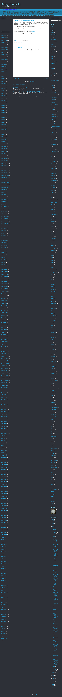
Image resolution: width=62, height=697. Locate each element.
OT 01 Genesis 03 (4, 295)
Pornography (53, 366)
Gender (52, 212)
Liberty (52, 282)
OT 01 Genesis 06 (4, 298)
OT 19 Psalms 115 (4, 496)
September (55, 532)
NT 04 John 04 (3, 103)
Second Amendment (54, 407)
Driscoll (52, 156)
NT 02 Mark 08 (3, 69)
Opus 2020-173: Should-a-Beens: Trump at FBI (55, 610)
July (54, 535)
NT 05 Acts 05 (3, 129)
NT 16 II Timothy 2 (4, 233)
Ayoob (52, 58)
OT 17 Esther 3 (3, 438)
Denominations (53, 144)
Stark (52, 434)
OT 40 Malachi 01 (4, 636)
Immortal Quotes (19, 42)
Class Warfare (53, 111)
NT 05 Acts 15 (3, 134)
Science (52, 405)
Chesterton (53, 102)
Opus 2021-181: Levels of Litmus (55, 579)
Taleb (52, 446)
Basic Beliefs (53, 61)
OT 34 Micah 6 (3, 635)
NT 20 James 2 (3, 250)
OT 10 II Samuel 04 (4, 409)
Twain (52, 472)
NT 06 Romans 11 (4, 156)
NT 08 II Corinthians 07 (5, 182)
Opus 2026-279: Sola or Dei (19, 84)
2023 (53, 523)
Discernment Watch (54, 151)
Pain (51, 346)
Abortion (52, 32)
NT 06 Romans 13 (4, 160)
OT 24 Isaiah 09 (3, 595)
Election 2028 (53, 178)
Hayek (52, 224)
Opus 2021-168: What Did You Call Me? (55, 628)
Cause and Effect (54, 97)
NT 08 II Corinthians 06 (5, 180)
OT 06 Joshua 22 (4, 385)
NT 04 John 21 (3, 122)
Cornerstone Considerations (55, 126)
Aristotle (52, 49)
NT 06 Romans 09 (4, 153)
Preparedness (53, 371)
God (51, 216)
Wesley (52, 484)
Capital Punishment (54, 94)
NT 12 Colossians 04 (4, 218)
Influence (52, 252)
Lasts (52, 277)
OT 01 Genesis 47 (4, 319)
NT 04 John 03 (3, 102)
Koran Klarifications (54, 272)
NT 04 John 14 (3, 112)
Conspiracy (53, 123)
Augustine (52, 54)
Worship (52, 491)
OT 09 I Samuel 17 (4, 404)
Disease (52, 153)
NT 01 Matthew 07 (4, 42)
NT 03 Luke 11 (3, 88)
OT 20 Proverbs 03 (4, 541)
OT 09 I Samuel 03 (4, 394)
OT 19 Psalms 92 (4, 534)
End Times (53, 182)
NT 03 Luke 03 (3, 81)
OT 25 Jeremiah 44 (4, 621)
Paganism (52, 344)
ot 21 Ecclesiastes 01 (4, 641)
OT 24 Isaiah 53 (3, 604)
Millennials (53, 301)
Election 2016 (53, 168)
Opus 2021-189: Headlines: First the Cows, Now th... (55, 546)
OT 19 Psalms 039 (4, 476)
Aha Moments (53, 41)
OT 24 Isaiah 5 (3, 602)
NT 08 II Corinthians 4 (4, 189)
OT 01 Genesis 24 (4, 310)
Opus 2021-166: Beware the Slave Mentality (55, 634)
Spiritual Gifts (53, 431)
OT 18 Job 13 (3, 448)
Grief (52, 223)
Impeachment (53, 250)
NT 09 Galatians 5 (4, 199)
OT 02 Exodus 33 (4, 337)
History (52, 235)
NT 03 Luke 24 (3, 100)
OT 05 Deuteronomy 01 (5, 356)
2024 (53, 522)
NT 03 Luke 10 (3, 86)
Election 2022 (53, 173)
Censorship (53, 99)
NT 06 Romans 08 (4, 151)
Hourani (52, 241)
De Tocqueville (53, 139)
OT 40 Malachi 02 (4, 638)
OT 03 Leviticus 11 (4, 339)
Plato (52, 359)
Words (52, 487)
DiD (51, 146)
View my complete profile (57, 512)
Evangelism (53, 190)
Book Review (53, 73)
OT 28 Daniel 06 (3, 626)
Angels (52, 44)
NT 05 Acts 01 (3, 124)
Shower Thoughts (54, 416)
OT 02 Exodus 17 (4, 327)
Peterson (52, 354)
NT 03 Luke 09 (3, 85)
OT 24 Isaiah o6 (3, 607)
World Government (54, 489)
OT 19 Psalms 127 (4, 501)
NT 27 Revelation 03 (4, 271)
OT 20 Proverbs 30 (4, 582)
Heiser (52, 231)
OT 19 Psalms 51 (4, 522)
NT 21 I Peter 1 (3, 255)
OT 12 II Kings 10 (4, 423)
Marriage (52, 294)
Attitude (52, 53)
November (55, 529)
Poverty (52, 368)
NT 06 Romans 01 (4, 141)
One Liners (53, 337)
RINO (52, 383)
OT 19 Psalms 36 (4, 520)
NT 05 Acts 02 (3, 126)
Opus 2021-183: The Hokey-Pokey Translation (55, 571)
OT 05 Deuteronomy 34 (5, 382)
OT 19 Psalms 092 (4, 488)
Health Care (53, 228)
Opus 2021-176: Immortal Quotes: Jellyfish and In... (55, 598)
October (54, 530)
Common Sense (53, 116)
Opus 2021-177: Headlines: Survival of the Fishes (55, 594)
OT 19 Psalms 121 (4, 500)
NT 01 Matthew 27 (4, 61)
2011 (53, 685)
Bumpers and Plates (54, 80)
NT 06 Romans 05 (4, 146)
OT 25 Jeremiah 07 (4, 609)
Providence (53, 378)
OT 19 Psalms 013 (4, 462)
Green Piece (53, 221)
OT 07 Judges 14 (4, 390)
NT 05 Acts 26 (3, 139)
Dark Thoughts (53, 137)
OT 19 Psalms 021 (4, 467)
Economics (53, 163)
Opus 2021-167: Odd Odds (55, 631)
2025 (53, 520)
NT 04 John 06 (3, 105)
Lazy (52, 281)
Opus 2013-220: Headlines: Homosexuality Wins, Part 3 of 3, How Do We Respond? (27, 91)
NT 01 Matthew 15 (4, 45)
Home (31, 78)
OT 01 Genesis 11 (4, 303)
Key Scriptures (53, 269)
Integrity (52, 253)
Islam (52, 255)
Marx (52, 296)
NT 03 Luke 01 (3, 78)
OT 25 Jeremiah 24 (4, 614)
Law (51, 279)
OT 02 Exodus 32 (4, 336)
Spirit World (53, 429)
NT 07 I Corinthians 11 (5, 165)
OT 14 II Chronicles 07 (5, 435)
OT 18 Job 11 (3, 445)
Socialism (52, 421)
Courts (52, 130)
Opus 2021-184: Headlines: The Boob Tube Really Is (55, 567)
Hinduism (52, 233)
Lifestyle (52, 284)
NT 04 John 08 (3, 107)
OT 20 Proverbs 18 (4, 561)
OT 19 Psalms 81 (4, 527)
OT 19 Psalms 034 (4, 469)
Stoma (52, 438)
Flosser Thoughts (54, 202)
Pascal (52, 347)
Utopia (52, 477)
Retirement (53, 393)
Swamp (52, 441)
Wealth (52, 482)
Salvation (52, 400)
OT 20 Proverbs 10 (4, 549)
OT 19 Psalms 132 (4, 503)
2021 (53, 526)
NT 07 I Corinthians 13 (5, 168)
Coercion (52, 114)
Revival (52, 395)
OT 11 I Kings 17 (4, 418)
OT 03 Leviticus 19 (4, 344)
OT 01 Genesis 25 (4, 312)
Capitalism (53, 95)
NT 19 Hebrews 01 (4, 238)
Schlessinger (53, 402)
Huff (51, 243)
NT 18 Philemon (3, 237)
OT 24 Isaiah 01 (3, 585)
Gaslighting (53, 211)
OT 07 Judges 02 (4, 389)
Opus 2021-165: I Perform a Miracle (55, 638)
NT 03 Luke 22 (3, 98)
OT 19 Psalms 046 (4, 479)
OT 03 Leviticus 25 (4, 349)
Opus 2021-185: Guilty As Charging (55, 563)
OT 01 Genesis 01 (4, 291)
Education (52, 166)
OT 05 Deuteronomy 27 (5, 375)
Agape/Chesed (53, 39)
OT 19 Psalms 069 (4, 481)
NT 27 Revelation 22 (4, 288)
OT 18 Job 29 (3, 450)
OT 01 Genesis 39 (4, 317)
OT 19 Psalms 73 (4, 525)
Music (52, 311)
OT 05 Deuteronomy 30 (5, 377)
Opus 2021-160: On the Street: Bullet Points (55, 656)
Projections (53, 375)
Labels (52, 276)
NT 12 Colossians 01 (4, 214)
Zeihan (52, 496)
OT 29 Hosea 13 (4, 628)
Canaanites (53, 90)
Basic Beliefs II (53, 63)
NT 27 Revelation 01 (4, 267)
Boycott (52, 75)
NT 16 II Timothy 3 (4, 235)
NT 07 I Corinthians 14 (5, 170)
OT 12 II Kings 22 (4, 426)
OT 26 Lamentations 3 (4, 623)
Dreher (52, 154)
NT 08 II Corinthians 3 (4, 187)
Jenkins (52, 264)
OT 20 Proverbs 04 (4, 542)
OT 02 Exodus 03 (4, 322)
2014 (53, 681)
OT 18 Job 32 (3, 452)
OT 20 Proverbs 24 (4, 571)
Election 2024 (53, 175)
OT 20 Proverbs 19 (4, 563)
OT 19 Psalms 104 (4, 493)
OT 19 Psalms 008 (4, 457)
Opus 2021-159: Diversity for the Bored (55, 660)
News (52, 322)
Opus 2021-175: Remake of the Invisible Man (55, 603)
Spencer (52, 428)
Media (52, 298)
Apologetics (53, 46)
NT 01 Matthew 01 (4, 33)
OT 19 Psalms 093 (4, 489)
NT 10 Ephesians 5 (4, 206)
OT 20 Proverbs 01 (4, 537)
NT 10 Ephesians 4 (4, 204)
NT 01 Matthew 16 (4, 47)
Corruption (53, 129)
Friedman (52, 207)
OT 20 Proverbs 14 (4, 556)
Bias (51, 65)
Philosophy (53, 356)
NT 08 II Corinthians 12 (5, 185)
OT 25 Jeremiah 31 (4, 619)
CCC (52, 82)
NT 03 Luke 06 (3, 83)
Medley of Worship (10, 4)
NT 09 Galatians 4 (4, 197)
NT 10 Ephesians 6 (4, 208)
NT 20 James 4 (3, 252)
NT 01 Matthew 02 (4, 35)
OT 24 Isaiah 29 (3, 597)
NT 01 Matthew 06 (4, 40)
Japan (52, 262)
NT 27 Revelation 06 (4, 276)
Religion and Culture (54, 388)
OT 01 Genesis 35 (4, 315)
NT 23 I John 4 (3, 266)
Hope (52, 240)
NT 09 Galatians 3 (4, 196)
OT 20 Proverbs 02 (4, 539)
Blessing (52, 68)
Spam (52, 426)
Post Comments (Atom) (33, 81)
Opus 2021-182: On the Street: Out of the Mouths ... (55, 576)
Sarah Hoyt (33, 31)
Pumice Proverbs (54, 380)
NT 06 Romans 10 (4, 155)
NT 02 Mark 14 (3, 74)
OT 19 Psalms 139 (4, 508)
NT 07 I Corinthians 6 (4, 173)
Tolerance (52, 465)
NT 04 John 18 (3, 117)
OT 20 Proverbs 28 (4, 578)
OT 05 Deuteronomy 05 (5, 361)
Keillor (52, 267)
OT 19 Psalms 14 (4, 510)
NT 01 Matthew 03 (4, 37)
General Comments (54, 214)
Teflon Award (53, 455)
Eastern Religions (54, 161)
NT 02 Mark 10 (3, 71)
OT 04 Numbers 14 (4, 353)
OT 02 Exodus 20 (4, 331)
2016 (53, 678)
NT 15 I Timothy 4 (4, 228)
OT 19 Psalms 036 (4, 471)
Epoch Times (53, 185)
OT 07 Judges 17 (4, 392)
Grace (52, 219)
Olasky (52, 330)
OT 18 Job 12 (3, 447)
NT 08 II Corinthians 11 (5, 184)
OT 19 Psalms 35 (4, 518)
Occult (52, 327)
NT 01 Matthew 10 (4, 44)
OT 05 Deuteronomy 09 (5, 366)
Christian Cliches (54, 104)
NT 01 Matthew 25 (4, 57)
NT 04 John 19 (3, 119)
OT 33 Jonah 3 (3, 631)
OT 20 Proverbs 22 (4, 568)
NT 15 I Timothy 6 (4, 230)
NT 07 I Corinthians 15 (5, 172)
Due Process (53, 158)
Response (52, 392)
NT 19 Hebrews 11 (4, 247)
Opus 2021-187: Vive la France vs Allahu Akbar (55, 554)
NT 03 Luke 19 (3, 95)
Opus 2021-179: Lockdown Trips (55, 587)
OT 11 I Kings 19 (4, 421)
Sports (52, 433)
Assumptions (53, 51)
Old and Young (53, 332)
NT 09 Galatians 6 (4, 201)
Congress (52, 121)
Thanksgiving (53, 462)
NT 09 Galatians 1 (4, 194)
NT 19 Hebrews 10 (4, 245)
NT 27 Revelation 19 (4, 283)
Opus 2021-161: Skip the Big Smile (55, 653)
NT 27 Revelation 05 (4, 274)
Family (52, 197)
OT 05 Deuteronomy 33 (5, 380)
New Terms (53, 320)
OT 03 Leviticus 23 (4, 348)
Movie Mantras (53, 308)
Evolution (52, 192)
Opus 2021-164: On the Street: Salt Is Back (55, 642)
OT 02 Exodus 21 (4, 332)
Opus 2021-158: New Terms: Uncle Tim (55, 663)
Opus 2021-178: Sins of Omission (55, 590)
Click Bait (52, 112)
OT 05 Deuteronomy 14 (5, 368)
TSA (51, 443)
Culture (52, 134)
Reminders (53, 390)
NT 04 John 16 (3, 115)
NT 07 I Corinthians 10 (5, 163)
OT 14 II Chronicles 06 (5, 433)
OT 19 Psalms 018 (4, 464)
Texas (52, 458)
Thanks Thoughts (54, 460)
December (55, 527)
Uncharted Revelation (54, 475)
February (54, 669)
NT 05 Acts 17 (3, 138)
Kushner (52, 274)
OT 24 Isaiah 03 (3, 587)
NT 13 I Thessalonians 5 (5, 223)
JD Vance (52, 260)
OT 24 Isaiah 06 (3, 590)
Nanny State (53, 315)
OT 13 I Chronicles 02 (4, 430)
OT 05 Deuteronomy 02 (5, 358)
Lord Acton (53, 291)
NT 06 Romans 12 (4, 158)
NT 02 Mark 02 (3, 64)
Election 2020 (53, 171)
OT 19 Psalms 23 (4, 513)
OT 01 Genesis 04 (4, 296)
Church (52, 107)
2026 (53, 519)
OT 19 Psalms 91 (4, 532)
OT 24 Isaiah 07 (3, 592)
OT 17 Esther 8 (3, 440)
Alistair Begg (53, 42)
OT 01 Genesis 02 (4, 293)
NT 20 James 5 (3, 254)
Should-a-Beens (53, 414)
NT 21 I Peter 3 (3, 259)
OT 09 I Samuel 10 (4, 399)
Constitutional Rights (54, 124)
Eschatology (53, 187)
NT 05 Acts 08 (3, 131)
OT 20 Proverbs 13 (4, 554)
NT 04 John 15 (3, 114)
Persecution (53, 351)
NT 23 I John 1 (3, 262)
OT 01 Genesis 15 (4, 307)
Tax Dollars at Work (54, 448)
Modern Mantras (53, 303)
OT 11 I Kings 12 (4, 416)
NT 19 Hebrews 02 (4, 240)
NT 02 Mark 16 (3, 76)
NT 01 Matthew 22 (4, 54)
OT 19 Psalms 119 (4, 498)
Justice (52, 265)
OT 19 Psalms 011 (4, 459)
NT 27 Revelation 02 (4, 269)
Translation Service (54, 467)
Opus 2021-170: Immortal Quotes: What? (55, 620)
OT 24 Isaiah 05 (3, 588)
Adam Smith (53, 34)
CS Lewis (52, 83)
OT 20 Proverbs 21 (4, 566)
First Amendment (54, 199)
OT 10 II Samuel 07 (4, 411)
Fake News (53, 195)
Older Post (46, 78)
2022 (53, 525)
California (52, 87)
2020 (53, 672)
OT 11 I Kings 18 (4, 419)
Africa (52, 37)
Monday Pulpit (53, 305)
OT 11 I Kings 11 (4, 414)
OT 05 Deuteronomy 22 (5, 373)
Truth (52, 470)
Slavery (52, 419)
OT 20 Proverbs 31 (4, 583)
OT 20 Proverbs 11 (4, 551)
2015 (53, 679)
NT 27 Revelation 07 (4, 278)
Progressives (53, 373)
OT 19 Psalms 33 (4, 515)
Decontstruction (53, 142)
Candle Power (53, 92)
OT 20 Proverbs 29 (4, 580)
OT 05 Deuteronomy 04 (5, 360)
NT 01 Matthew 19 (4, 50)
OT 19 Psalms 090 (4, 484)
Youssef (52, 494)
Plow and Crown (53, 361)
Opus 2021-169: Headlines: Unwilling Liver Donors (55, 624)
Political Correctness (54, 363)
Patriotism (52, 349)
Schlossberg (53, 404)
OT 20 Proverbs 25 (4, 573)
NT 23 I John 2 (3, 264)
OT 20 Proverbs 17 (4, 559)
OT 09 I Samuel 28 (4, 406)
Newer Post (16, 78)
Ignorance (52, 245)
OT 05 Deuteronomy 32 (5, 378)
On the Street (53, 335)
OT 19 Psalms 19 (4, 512)
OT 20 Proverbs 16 (4, 558)
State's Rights (53, 436)
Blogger (37, 694)
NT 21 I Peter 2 (3, 257)
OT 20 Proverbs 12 (4, 553)
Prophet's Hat (53, 376)
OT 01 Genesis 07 (4, 300)
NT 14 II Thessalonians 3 (5, 225)
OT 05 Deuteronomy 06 (5, 363)
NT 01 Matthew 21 (4, 52)
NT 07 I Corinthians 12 (5, 167)
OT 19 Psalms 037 (4, 472)
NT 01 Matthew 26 (4, 59)
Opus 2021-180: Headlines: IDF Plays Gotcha (55, 583)
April (54, 666)
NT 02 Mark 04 (3, 66)
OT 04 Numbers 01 (4, 351)
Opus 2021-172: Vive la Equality (55, 614)
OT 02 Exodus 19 (4, 329)
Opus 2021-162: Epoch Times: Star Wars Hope (55, 649)
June (54, 536)
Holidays (52, 236)
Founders (52, 204)
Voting (52, 479)
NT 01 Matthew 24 (4, 56)
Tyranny (52, 474)
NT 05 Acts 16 (3, 136)
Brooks (52, 78)
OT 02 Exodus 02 (4, 320)
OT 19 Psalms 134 (4, 505)
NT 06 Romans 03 (4, 144)
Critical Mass (53, 132)
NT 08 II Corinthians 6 (4, 192)
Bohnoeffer (53, 70)
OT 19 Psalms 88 (4, 530)
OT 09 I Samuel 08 (4, 397)
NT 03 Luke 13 (3, 90)
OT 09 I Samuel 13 (4, 401)
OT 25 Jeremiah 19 (4, 611)
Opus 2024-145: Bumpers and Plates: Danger (21, 87)
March (54, 667)
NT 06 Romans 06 (4, 148)
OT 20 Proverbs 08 (4, 546)
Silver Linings (53, 417)
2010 (53, 687)
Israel (52, 257)
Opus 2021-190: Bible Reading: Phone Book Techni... (55, 541)
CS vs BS (52, 85)
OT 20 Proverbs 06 (4, 544)
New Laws (52, 318)
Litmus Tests (53, 289)
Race (52, 385)
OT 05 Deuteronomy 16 (5, 370)
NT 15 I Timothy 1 (4, 226)
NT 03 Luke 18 (3, 93)
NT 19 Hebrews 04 (4, 242)
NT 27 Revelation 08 (4, 279)
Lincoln (52, 286)
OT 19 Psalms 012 (4, 460)
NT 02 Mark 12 (3, 73)
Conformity (53, 119)
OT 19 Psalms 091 (4, 486)
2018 (53, 675)
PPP (51, 342)
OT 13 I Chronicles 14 (4, 431)
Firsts (52, 200)
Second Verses (53, 409)
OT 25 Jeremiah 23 (4, 612)
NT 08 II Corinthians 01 (5, 175)
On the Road (53, 334)
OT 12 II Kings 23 (4, 428)
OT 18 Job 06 (3, 443)
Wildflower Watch (54, 486)
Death (52, 141)
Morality (52, 306)
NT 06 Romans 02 (4, 143)
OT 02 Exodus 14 (4, 324)
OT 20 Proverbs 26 (4, 575)
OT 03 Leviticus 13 (4, 341)
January (54, 670)
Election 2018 (53, 170)
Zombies (52, 498)
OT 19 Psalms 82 (4, 529)
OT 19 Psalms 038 (4, 474)
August (54, 533)
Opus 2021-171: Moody (55, 617)
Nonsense (52, 323)
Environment (53, 183)
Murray (52, 310)
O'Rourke (52, 325)
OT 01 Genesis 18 (4, 308)
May (54, 538)
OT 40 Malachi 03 (4, 640)
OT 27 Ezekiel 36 (4, 624)
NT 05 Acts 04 (3, 127)
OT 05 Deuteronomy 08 (5, 365)
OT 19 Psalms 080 (4, 483)
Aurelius (52, 56)
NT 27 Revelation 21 (4, 286)
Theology (52, 463)
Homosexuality (53, 238)
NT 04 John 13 (3, 110)
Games (52, 209)
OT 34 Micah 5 (3, 633)
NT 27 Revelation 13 (4, 281)
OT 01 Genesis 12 (4, 305)
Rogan (52, 397)
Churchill (52, 109)
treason (52, 503)
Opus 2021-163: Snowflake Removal (55, 645)
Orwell (52, 339)
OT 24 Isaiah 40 (3, 599)
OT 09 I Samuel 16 (4, 402)
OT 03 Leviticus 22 (4, 346)
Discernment (53, 149)
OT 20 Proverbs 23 (4, 570)
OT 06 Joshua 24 (4, 387)
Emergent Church (54, 180)
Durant (52, 159)
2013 (53, 682)
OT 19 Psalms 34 (4, 517)
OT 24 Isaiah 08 (3, 594)
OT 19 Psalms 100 (4, 491)
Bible (52, 66)
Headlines (52, 226)
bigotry (52, 499)
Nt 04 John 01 (3, 290)
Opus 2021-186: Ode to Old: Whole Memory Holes (55, 559)
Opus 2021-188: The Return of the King (55, 550)
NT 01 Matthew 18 (4, 49)
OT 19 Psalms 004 (4, 455)
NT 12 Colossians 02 (4, 216)
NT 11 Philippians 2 (4, 211)
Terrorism (52, 457)
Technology (53, 453)
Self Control (53, 412)
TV (51, 445)
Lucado (52, 293)
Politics (52, 364)
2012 (53, 684)
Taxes (52, 450)
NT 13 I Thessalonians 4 (5, 221)
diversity (52, 501)
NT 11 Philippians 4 (4, 213)
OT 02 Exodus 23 (4, 334)
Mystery (52, 313)
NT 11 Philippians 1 (4, 209)
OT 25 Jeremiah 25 (4, 616)
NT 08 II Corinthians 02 (5, 177)
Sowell (52, 424)
